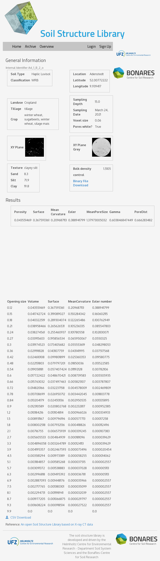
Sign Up (105, 46)
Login (91, 46)
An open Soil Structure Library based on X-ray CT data (57, 524)
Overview (47, 46)
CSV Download (18, 517)
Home (16, 46)
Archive (30, 46)
